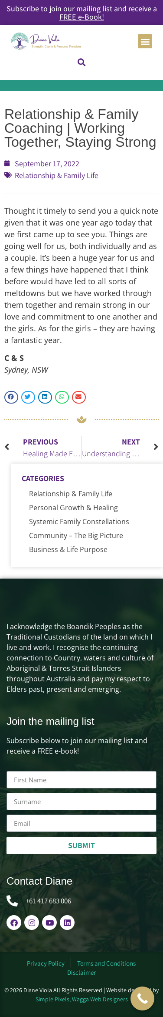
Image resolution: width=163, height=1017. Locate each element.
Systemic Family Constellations (79, 521)
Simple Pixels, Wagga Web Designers (82, 999)
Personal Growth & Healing (73, 507)
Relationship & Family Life (56, 175)
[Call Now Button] (142, 998)
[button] (145, 41)
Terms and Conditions (106, 963)
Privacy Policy (46, 963)
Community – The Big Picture (76, 535)
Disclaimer (81, 972)
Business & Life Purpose (68, 549)
